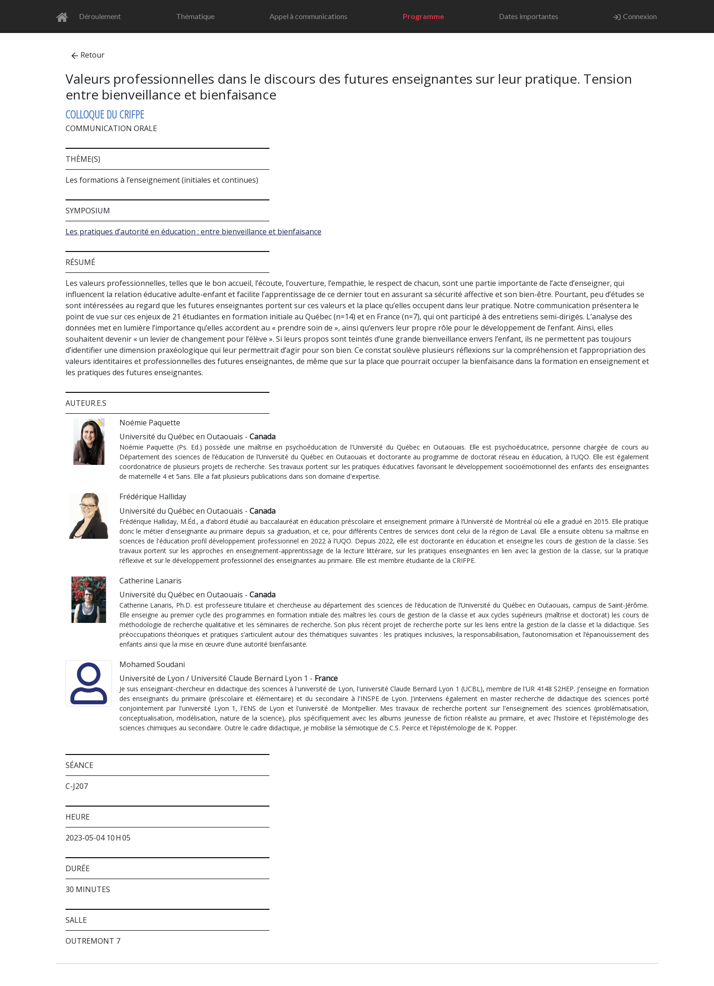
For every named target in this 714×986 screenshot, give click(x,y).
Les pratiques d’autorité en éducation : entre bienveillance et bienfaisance (193, 231)
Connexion (635, 16)
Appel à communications (308, 16)
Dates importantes (528, 16)
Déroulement (100, 16)
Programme (423, 16)
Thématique (195, 16)
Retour (88, 55)
